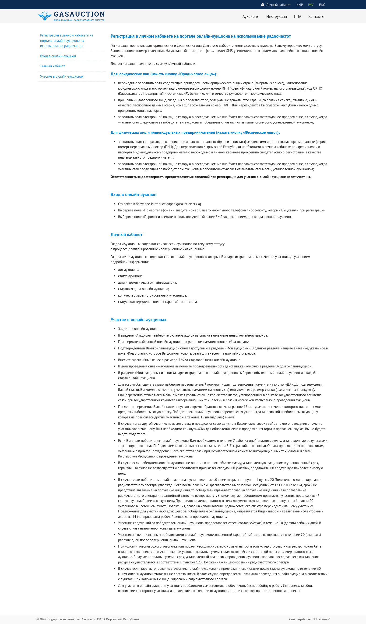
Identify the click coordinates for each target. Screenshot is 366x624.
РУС (311, 5)
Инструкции (276, 16)
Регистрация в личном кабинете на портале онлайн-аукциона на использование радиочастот (66, 40)
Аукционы (251, 16)
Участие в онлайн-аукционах (62, 76)
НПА (297, 16)
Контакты (316, 16)
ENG (322, 5)
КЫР (299, 5)
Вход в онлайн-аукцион (58, 56)
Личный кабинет (276, 4)
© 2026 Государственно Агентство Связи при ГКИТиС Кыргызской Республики (87, 619)
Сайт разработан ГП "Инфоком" (309, 619)
